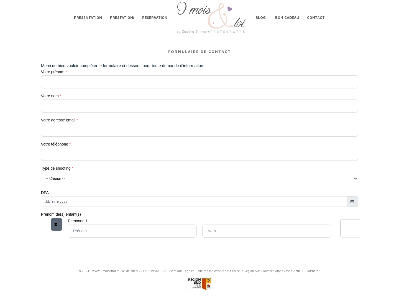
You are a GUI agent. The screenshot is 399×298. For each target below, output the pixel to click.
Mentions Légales (182, 270)
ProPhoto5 (312, 270)
